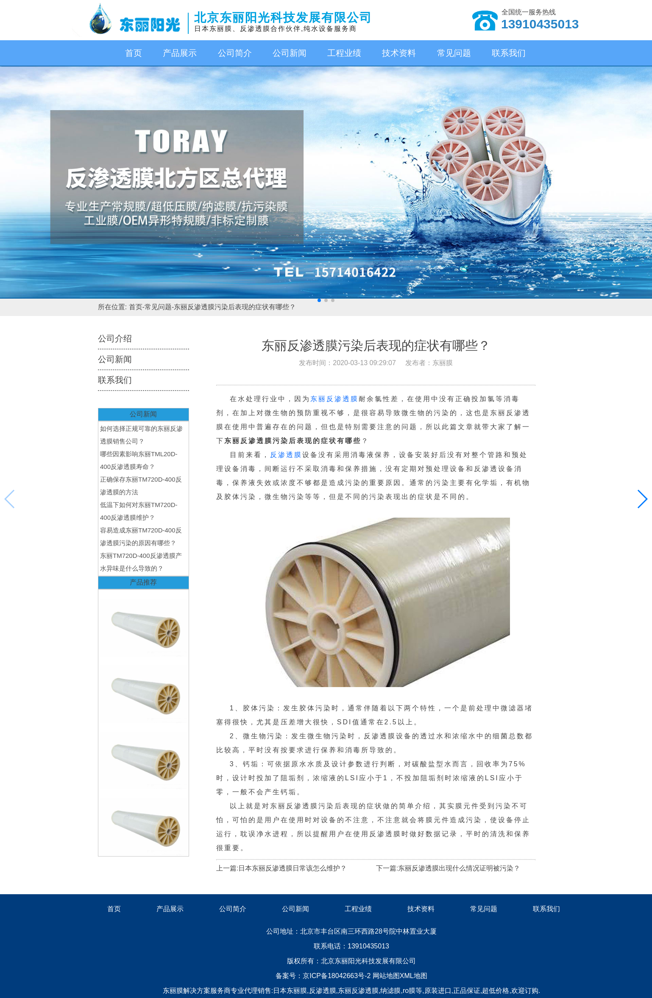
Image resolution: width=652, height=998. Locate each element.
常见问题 (454, 53)
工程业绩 (344, 53)
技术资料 (399, 53)
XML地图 (413, 975)
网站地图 (386, 975)
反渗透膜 (286, 454)
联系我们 (509, 53)
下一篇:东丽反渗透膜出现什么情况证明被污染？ (448, 868)
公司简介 (235, 53)
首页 (133, 53)
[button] (319, 300)
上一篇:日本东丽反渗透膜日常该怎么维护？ (281, 868)
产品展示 (180, 53)
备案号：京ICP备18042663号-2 (324, 975)
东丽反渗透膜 (334, 398)
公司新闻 (289, 53)
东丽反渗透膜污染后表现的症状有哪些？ (235, 306)
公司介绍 (115, 338)
